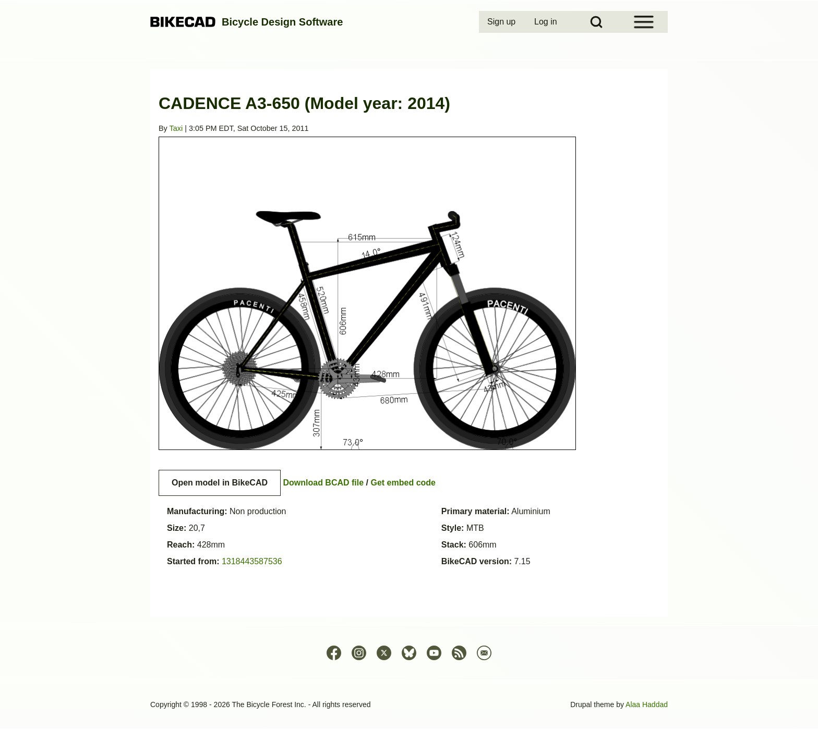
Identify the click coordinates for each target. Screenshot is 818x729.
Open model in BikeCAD (220, 482)
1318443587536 (252, 561)
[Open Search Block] (596, 22)
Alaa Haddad (646, 704)
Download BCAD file (323, 482)
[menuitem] (502, 22)
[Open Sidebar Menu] (644, 22)
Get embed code (403, 482)
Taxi (176, 128)
